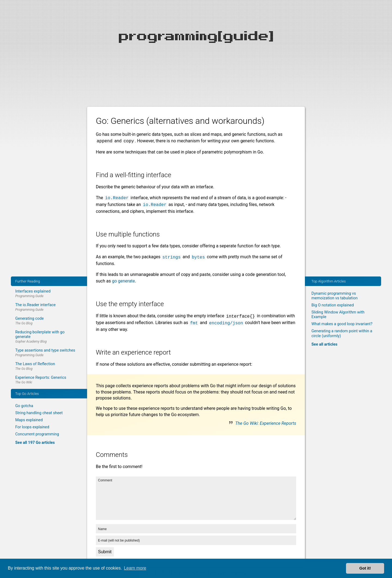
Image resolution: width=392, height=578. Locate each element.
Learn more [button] (135, 568)
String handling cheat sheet (39, 413)
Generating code (29, 318)
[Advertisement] (196, 38)
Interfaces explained (33, 291)
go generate (123, 281)
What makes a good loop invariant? (341, 324)
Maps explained (29, 420)
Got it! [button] (365, 568)
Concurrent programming (37, 434)
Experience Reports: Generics (40, 377)
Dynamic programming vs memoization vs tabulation (334, 295)
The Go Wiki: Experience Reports (265, 423)
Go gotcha (24, 406)
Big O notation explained (332, 305)
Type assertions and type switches (45, 350)
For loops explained (32, 427)
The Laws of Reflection (35, 364)
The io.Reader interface (35, 305)
